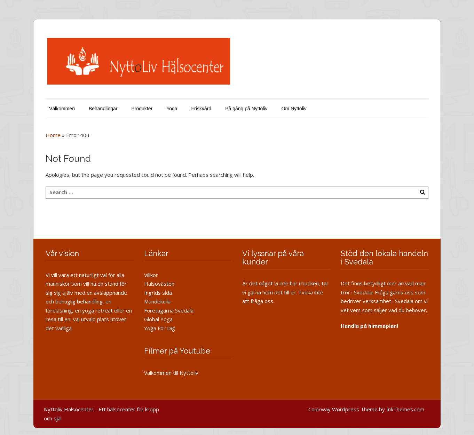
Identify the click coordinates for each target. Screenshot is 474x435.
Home (53, 135)
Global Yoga (158, 319)
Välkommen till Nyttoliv (171, 372)
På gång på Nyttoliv (246, 108)
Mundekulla (157, 301)
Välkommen (62, 108)
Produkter (141, 108)
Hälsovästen (159, 283)
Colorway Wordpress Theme (343, 409)
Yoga (171, 108)
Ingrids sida (158, 292)
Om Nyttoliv (294, 108)
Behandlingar (103, 108)
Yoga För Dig (159, 328)
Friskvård (201, 108)
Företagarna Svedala (168, 310)
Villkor (151, 274)
